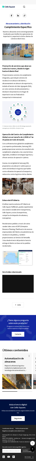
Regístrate (18, 418)
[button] (8, 7)
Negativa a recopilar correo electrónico (13, 431)
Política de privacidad (21, 428)
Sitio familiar (28, 457)
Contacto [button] (18, 334)
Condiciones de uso (8, 428)
